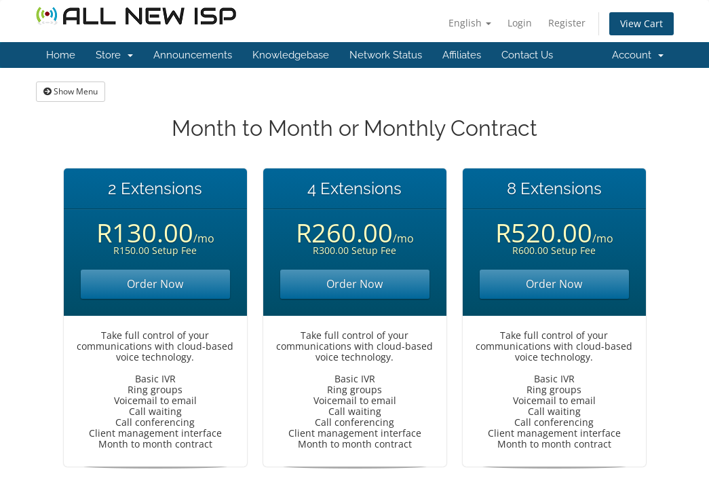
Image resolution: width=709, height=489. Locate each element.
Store (114, 55)
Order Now (155, 283)
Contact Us (527, 55)
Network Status (385, 55)
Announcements (192, 55)
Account (638, 55)
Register (567, 22)
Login (519, 22)
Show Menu (70, 91)
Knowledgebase (290, 55)
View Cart (641, 23)
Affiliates (461, 55)
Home (60, 55)
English (469, 22)
